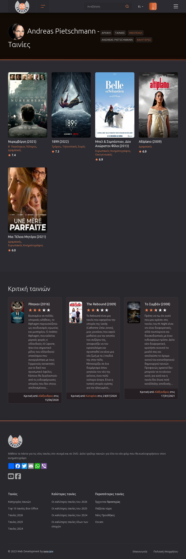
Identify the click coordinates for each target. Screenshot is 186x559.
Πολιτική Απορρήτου (165, 551)
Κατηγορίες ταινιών (19, 501)
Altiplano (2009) (150, 141)
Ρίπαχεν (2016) (39, 304)
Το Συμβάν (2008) (157, 304)
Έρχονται (107, 501)
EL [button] (141, 6)
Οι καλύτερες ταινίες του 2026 (69, 501)
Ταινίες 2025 (15, 522)
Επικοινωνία (140, 551)
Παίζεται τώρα (103, 508)
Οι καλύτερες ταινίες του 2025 (69, 508)
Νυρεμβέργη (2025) (22, 141)
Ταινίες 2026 (15, 515)
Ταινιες (120, 33)
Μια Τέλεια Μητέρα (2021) (27, 236)
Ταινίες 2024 (15, 528)
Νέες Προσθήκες (105, 515)
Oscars (99, 522)
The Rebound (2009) (101, 304)
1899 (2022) (60, 141)
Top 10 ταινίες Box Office (23, 508)
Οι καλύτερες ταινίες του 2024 (69, 515)
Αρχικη (106, 33)
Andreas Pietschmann (117, 39)
